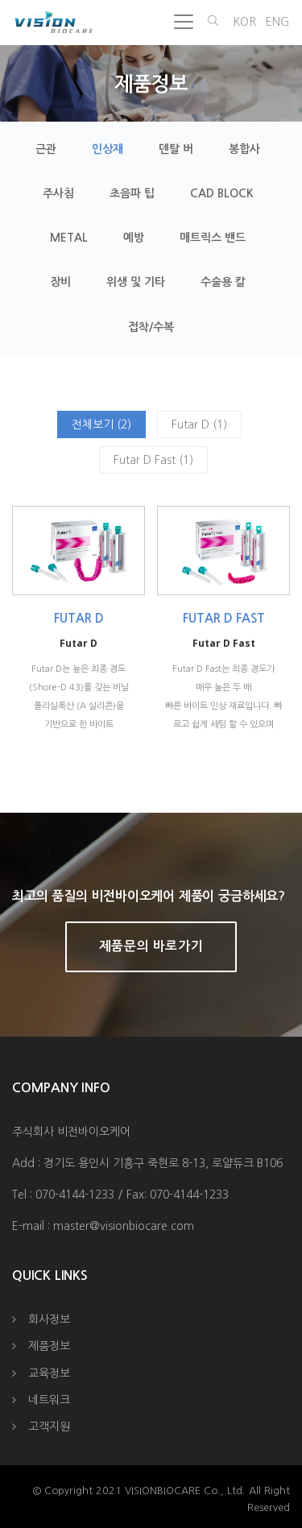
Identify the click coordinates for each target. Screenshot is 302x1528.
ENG (277, 21)
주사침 (58, 193)
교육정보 (49, 1373)
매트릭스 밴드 (213, 237)
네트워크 (49, 1400)
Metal (69, 237)
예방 (133, 237)
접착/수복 (151, 327)
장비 (60, 282)
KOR (244, 21)
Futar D (79, 618)
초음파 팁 (132, 193)
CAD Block (222, 193)
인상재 (107, 149)
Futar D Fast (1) (153, 460)
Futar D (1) (199, 424)
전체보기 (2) (101, 424)
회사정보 (49, 1319)
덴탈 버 (176, 149)
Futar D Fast (224, 618)
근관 (45, 149)
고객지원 (49, 1426)
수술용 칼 (223, 282)
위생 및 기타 (135, 282)
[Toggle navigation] (183, 21)
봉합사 (244, 149)
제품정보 (49, 1346)
